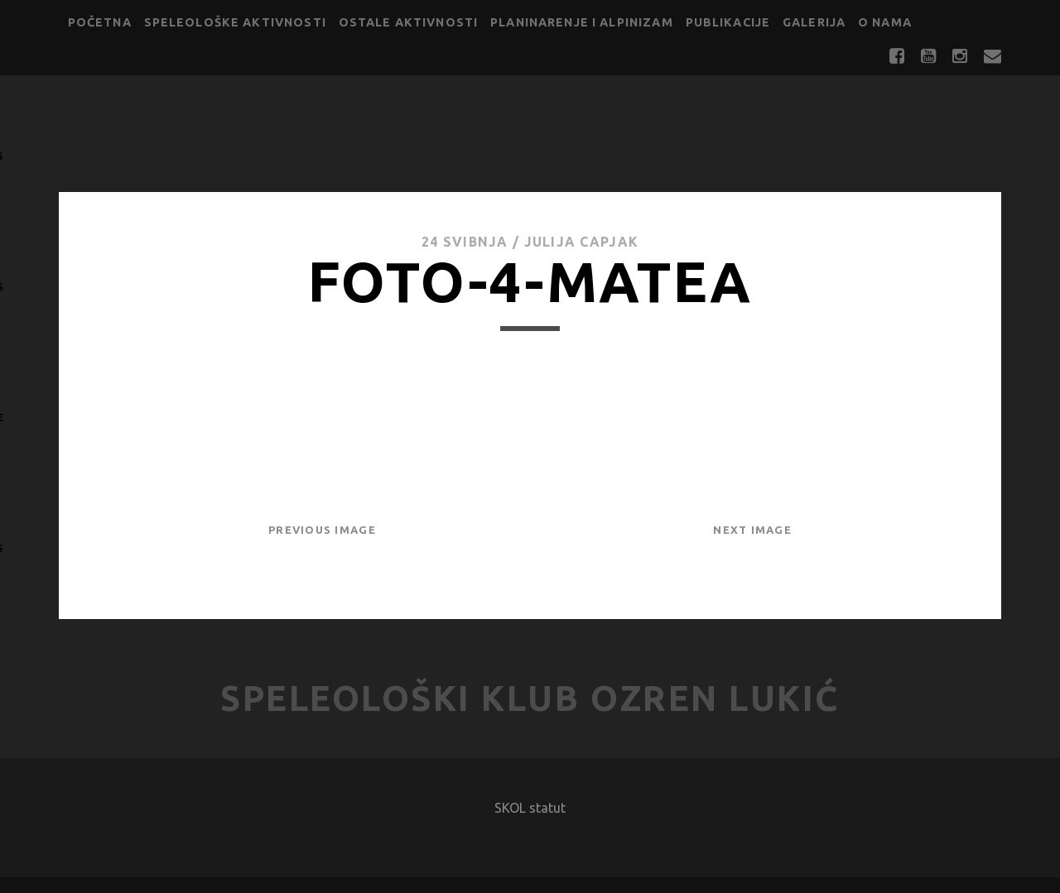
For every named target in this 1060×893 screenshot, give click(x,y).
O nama (885, 22)
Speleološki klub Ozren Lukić (530, 698)
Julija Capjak (581, 241)
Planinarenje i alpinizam (581, 22)
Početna (100, 22)
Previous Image (322, 529)
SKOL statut (530, 807)
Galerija (814, 22)
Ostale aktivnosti (409, 22)
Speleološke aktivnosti (235, 22)
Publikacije (728, 22)
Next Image (752, 529)
